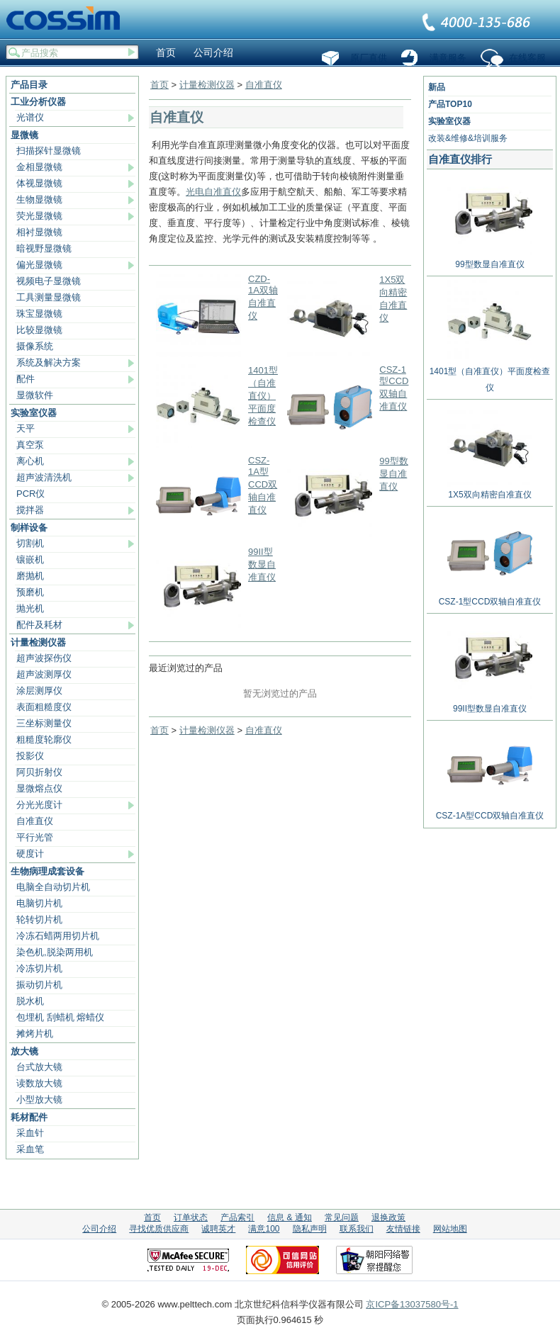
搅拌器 (30, 510)
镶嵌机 (30, 559)
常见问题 (342, 1217)
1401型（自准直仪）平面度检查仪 (263, 396)
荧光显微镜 (39, 215)
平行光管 (34, 837)
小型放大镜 (39, 1099)
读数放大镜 (39, 1083)
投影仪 (30, 755)
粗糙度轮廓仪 (44, 739)
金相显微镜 (39, 167)
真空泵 (30, 444)
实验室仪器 (34, 412)
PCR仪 (30, 493)
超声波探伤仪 (44, 658)
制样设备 (29, 527)
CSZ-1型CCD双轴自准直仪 (393, 388)
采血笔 (30, 1149)
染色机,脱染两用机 (54, 952)
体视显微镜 (39, 183)
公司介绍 (213, 52)
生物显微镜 (39, 199)
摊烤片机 (34, 1033)
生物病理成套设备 (47, 871)
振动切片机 (39, 984)
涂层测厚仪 (39, 690)
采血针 (30, 1132)
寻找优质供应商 (159, 1229)
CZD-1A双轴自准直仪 (263, 297)
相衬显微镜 (39, 232)
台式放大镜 (39, 1067)
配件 (25, 378)
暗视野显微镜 (44, 248)
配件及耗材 (39, 624)
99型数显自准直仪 (393, 474)
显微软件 (34, 395)
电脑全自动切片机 (53, 887)
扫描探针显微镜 (48, 150)
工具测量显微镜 (48, 297)
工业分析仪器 (38, 101)
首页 (166, 52)
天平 (25, 428)
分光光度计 (39, 804)
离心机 (30, 461)
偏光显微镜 (39, 264)
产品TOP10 (450, 104)
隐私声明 (310, 1229)
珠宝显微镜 (39, 313)
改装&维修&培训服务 (468, 138)
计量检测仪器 (38, 642)
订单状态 (191, 1217)
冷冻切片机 (39, 968)
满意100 (263, 1229)
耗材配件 (29, 1117)
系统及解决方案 (48, 362)
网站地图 (450, 1229)
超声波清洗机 (44, 477)
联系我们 (477, 23)
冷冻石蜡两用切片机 (57, 935)
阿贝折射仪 (39, 772)
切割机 (30, 543)
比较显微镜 (39, 330)
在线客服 (527, 57)
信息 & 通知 (289, 1217)
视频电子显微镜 (48, 281)
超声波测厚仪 (44, 674)
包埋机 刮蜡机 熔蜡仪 (60, 1017)
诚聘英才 (218, 1229)
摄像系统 (34, 346)
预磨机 (30, 592)
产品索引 (237, 1217)
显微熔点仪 (39, 788)
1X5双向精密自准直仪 (489, 489)
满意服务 (448, 57)
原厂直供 (368, 57)
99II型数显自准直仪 (262, 564)
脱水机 (30, 1001)
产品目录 (29, 84)
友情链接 (403, 1229)
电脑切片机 (39, 903)
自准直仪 (34, 821)
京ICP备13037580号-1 (412, 1304)
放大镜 (24, 1051)
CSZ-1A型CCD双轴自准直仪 (262, 485)
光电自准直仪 (213, 191)
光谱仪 (30, 117)
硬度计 (30, 853)
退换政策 (388, 1217)
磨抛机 (30, 575)
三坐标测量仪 (44, 723)
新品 (436, 87)
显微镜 (24, 135)
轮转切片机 (39, 919)
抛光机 (30, 608)
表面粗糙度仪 (44, 707)
